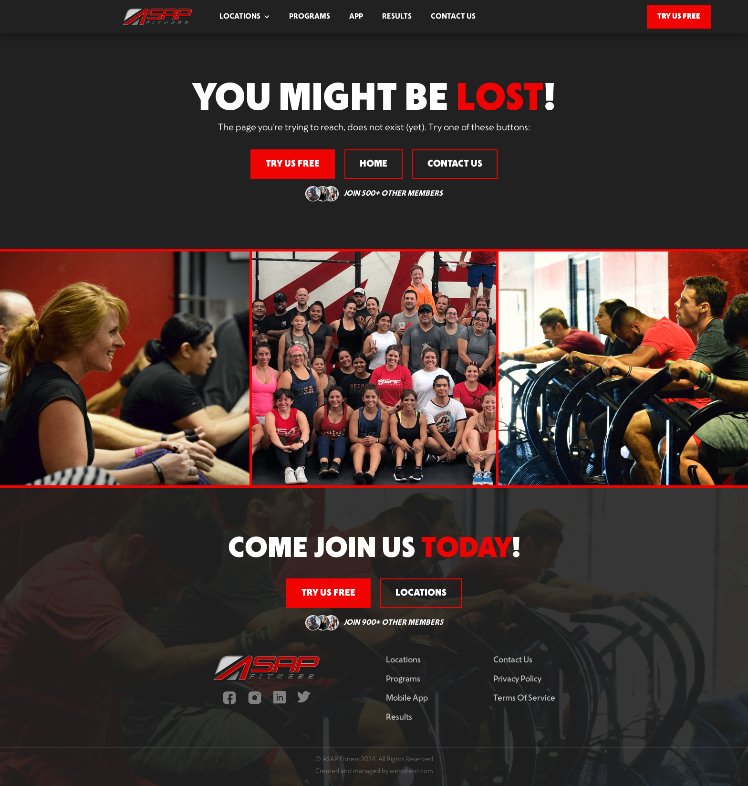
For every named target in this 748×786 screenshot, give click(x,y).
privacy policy (517, 679)
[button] (245, 16)
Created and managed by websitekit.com (374, 771)
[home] (157, 16)
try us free (678, 16)
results (397, 17)
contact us (453, 17)
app (356, 17)
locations (421, 593)
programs (309, 17)
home (373, 164)
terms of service (524, 698)
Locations (403, 660)
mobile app (407, 698)
